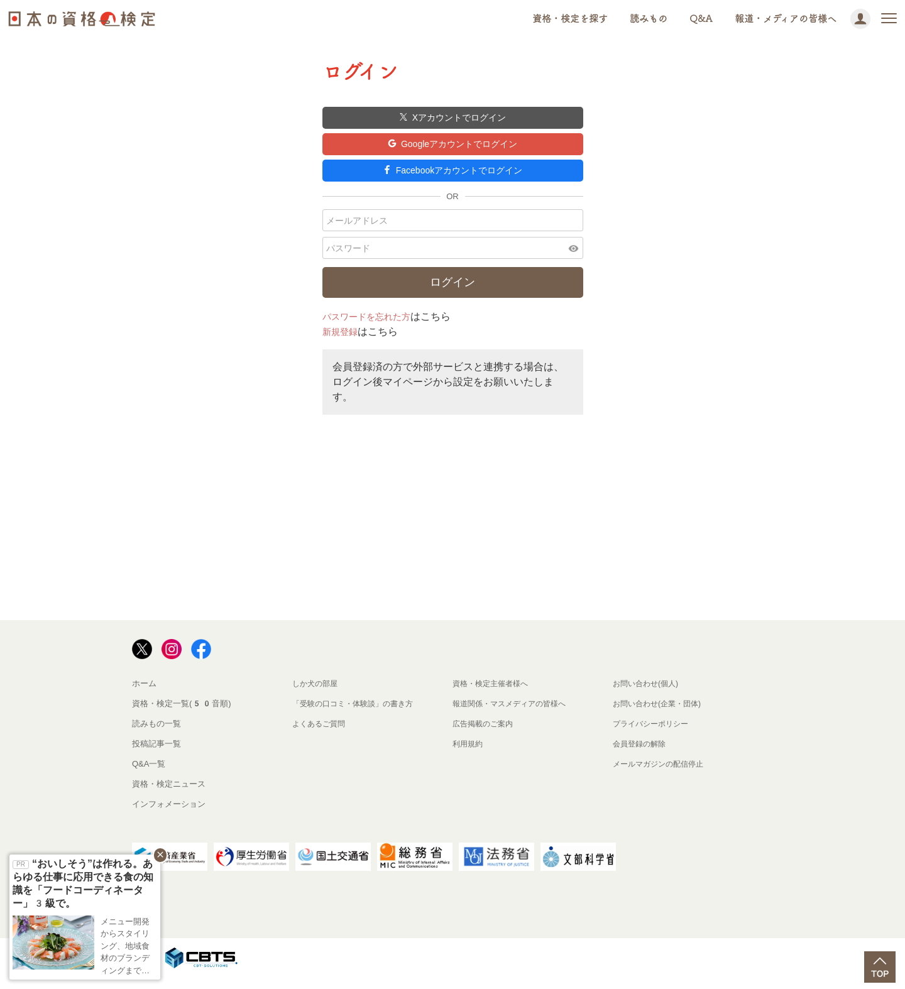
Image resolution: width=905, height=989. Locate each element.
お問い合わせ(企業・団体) (660, 714)
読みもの (648, 18)
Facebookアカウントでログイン (452, 179)
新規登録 (342, 342)
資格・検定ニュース (169, 795)
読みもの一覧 (156, 735)
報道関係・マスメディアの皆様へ (513, 714)
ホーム (144, 694)
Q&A (701, 18)
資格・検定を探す (570, 18)
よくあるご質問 (320, 735)
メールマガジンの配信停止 (662, 775)
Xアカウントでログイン (453, 118)
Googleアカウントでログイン (452, 149)
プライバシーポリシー (653, 735)
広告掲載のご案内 (485, 735)
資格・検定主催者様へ (493, 694)
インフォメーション (169, 815)
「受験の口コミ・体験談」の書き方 (357, 714)
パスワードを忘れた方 (372, 327)
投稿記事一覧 (156, 755)
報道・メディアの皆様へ (785, 18)
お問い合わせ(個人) (648, 694)
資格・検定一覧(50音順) (181, 714)
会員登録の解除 (641, 755)
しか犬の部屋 (316, 694)
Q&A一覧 (148, 775)
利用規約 (468, 755)
